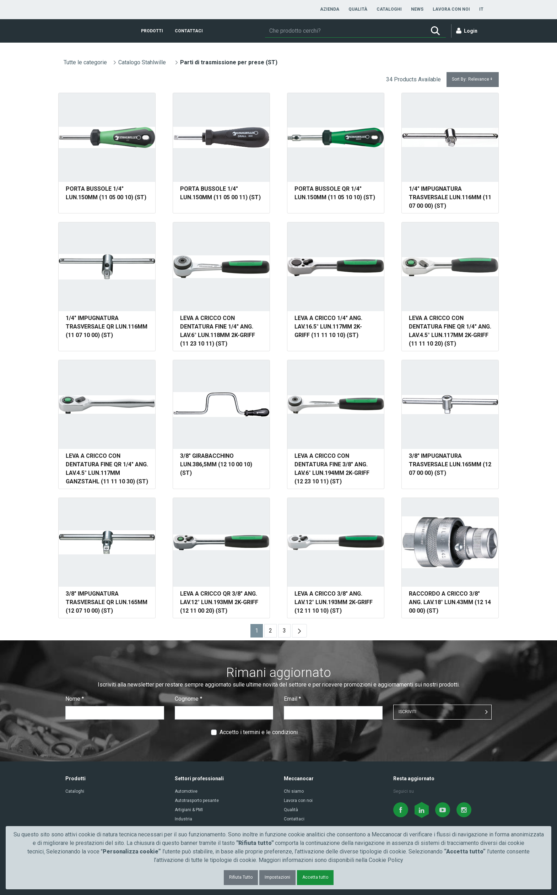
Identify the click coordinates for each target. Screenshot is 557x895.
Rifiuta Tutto (241, 877)
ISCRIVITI (407, 711)
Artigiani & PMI (189, 809)
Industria (183, 819)
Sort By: (472, 79)
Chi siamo (294, 791)
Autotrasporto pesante (197, 800)
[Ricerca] (345, 31)
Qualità (291, 809)
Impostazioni (277, 877)
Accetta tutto (315, 877)
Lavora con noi (298, 800)
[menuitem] (329, 9)
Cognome (188, 698)
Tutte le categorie (85, 62)
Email (292, 698)
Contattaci (294, 819)
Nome (74, 698)
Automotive (186, 791)
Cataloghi (74, 791)
